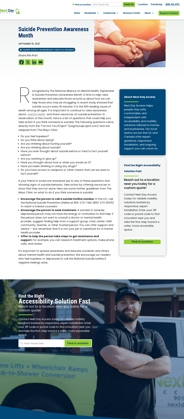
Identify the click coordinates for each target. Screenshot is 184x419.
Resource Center (134, 11)
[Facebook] (21, 62)
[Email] (40, 62)
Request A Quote (169, 11)
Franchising (156, 4)
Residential (97, 11)
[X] (28, 62)
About (151, 11)
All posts (24, 17)
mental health (36, 114)
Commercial (115, 11)
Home (84, 11)
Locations (143, 4)
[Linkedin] (34, 62)
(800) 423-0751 (172, 4)
